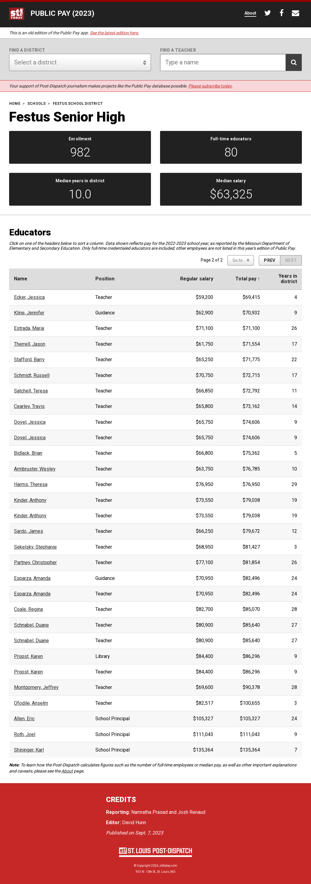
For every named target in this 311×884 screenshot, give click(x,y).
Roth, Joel (24, 734)
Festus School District (78, 104)
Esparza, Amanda (32, 578)
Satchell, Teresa (31, 391)
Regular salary (196, 279)
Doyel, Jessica (30, 422)
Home (14, 104)
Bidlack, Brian (28, 453)
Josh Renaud (191, 812)
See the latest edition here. (114, 32)
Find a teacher (178, 50)
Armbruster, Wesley (35, 469)
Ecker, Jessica (29, 297)
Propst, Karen (28, 656)
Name (20, 279)
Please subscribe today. (210, 86)
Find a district (27, 50)
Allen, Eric (24, 718)
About (67, 771)
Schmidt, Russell (32, 375)
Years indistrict (288, 278)
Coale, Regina (28, 609)
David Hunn (134, 822)
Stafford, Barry (29, 359)
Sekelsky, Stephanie (35, 547)
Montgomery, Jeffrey (36, 687)
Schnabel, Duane (31, 625)
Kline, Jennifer (29, 313)
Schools (36, 104)
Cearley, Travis (29, 406)
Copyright (143, 865)
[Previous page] (269, 260)
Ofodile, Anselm (31, 703)
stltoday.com (168, 865)
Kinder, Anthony (30, 500)
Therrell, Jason (29, 344)
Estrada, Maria (29, 328)
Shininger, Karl (29, 750)
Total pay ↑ (247, 279)
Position (104, 279)
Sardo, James (28, 531)
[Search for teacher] (231, 62)
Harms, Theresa (30, 484)
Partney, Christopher (35, 562)
